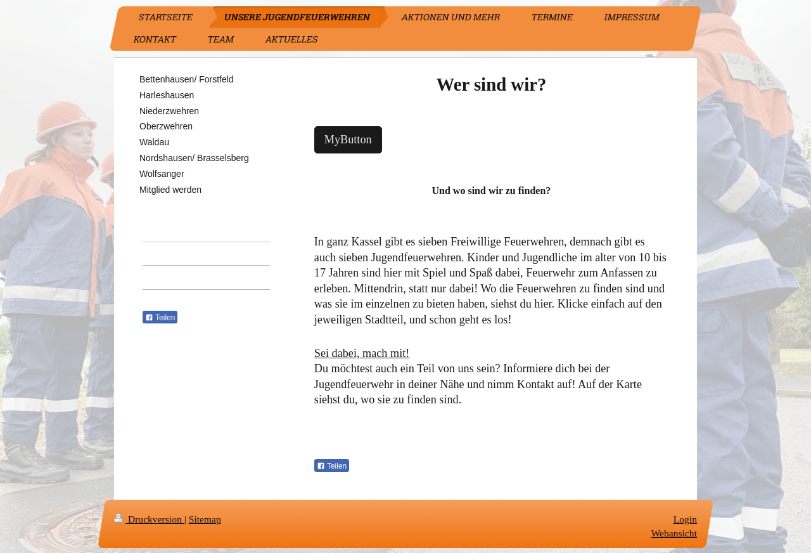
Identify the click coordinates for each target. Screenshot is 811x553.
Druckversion (149, 519)
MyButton (348, 139)
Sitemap (205, 519)
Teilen (332, 466)
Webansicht (674, 533)
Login (685, 519)
